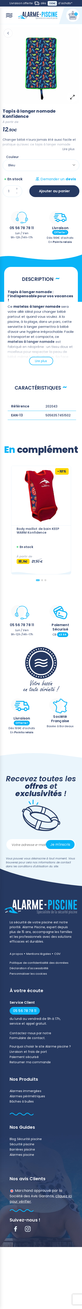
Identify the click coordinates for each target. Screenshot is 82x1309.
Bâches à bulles (22, 1101)
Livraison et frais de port (28, 1052)
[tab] (38, 580)
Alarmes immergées (25, 1091)
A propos (16, 954)
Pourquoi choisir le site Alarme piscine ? (40, 1046)
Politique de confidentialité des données (39, 963)
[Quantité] (12, 191)
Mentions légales (38, 954)
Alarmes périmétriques (27, 1096)
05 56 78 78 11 (22, 227)
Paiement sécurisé (24, 1057)
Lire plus (69, 149)
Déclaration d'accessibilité (29, 968)
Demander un (55, 179)
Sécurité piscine (22, 1144)
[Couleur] (41, 165)
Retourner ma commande (30, 1062)
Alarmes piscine (22, 1155)
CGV (57, 954)
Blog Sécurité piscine (26, 1139)
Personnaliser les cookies (28, 974)
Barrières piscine (22, 1149)
